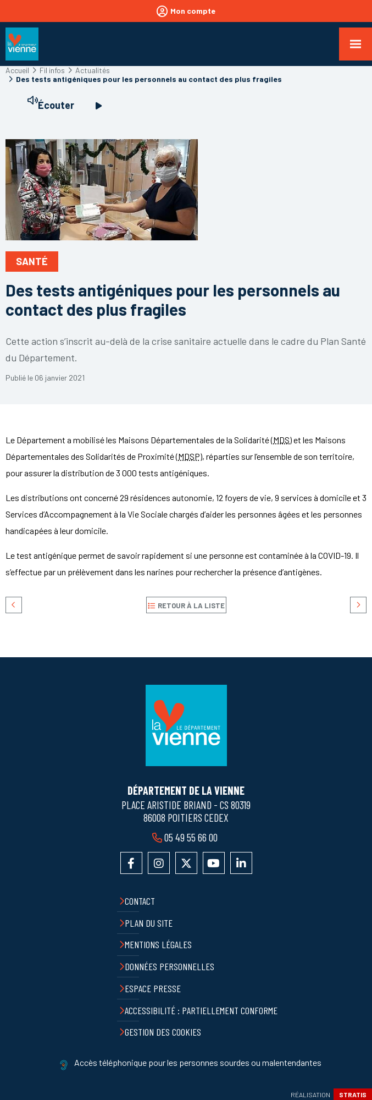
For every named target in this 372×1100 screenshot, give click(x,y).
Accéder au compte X (186, 863)
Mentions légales (158, 944)
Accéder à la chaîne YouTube (214, 863)
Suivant (358, 605)
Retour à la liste (191, 605)
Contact (140, 901)
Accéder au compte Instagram (159, 863)
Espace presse (153, 988)
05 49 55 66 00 (191, 837)
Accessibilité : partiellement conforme (201, 1010)
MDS (281, 440)
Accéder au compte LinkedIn (241, 863)
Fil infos (52, 70)
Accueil (17, 70)
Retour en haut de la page (356, 657)
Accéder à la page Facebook (131, 863)
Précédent (13, 605)
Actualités (92, 70)
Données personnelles (169, 966)
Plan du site (149, 923)
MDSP (189, 456)
